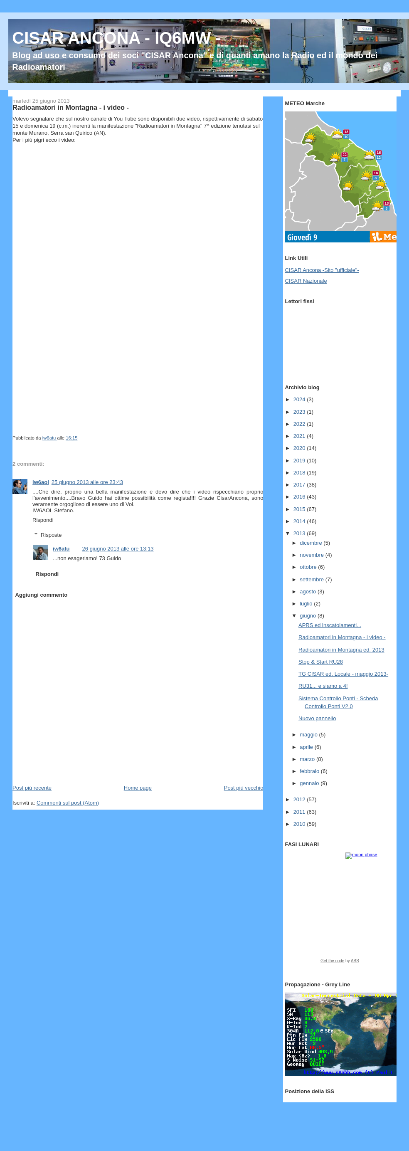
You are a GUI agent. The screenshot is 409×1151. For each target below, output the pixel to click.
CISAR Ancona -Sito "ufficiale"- (322, 270)
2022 (300, 424)
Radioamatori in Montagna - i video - (342, 637)
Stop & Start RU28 (320, 662)
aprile (307, 747)
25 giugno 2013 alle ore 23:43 (87, 482)
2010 (300, 824)
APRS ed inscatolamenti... (329, 625)
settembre (312, 579)
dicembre (311, 543)
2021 (300, 436)
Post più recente (32, 788)
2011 (300, 812)
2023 (300, 412)
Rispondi (43, 520)
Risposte (51, 535)
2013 (300, 533)
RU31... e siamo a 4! (323, 686)
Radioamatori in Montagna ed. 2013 (341, 650)
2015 (300, 509)
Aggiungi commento (41, 595)
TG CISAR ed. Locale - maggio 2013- (343, 674)
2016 (300, 497)
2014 (300, 521)
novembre (312, 555)
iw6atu (61, 549)
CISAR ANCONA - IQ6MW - (116, 38)
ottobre (309, 567)
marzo (308, 759)
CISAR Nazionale (306, 281)
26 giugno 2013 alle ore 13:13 (118, 549)
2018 (300, 472)
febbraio (310, 771)
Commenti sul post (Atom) (68, 803)
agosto (309, 591)
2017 (300, 485)
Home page (138, 788)
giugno (309, 616)
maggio (309, 734)
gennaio (310, 783)
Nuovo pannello (317, 718)
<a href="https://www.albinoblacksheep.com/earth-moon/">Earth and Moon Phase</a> (339, 910)
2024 (300, 399)
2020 (300, 448)
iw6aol (40, 482)
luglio (307, 603)
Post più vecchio (244, 788)
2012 (300, 799)
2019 (300, 460)
